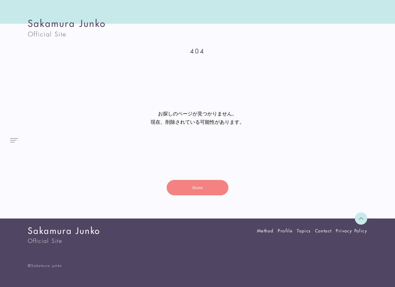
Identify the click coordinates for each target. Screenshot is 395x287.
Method (265, 230)
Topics (303, 230)
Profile (285, 230)
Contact (323, 230)
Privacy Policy (351, 230)
